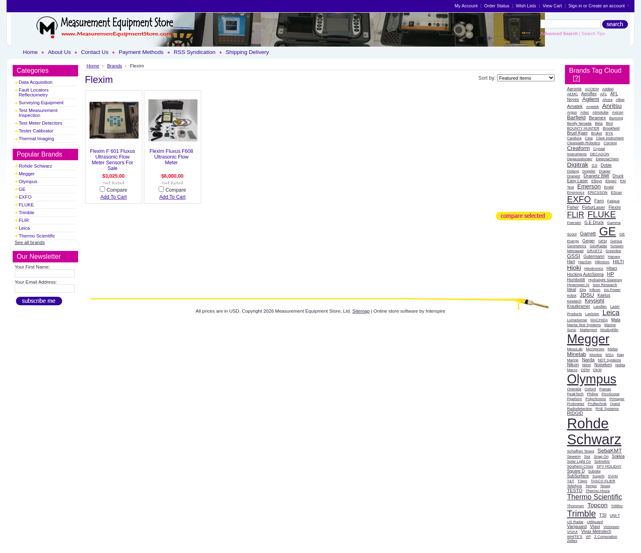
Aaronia (574, 89)
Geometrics (576, 246)
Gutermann (593, 256)
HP (610, 274)
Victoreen (611, 527)
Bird (609, 123)
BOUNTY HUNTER (583, 128)
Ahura (607, 100)
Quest (615, 404)
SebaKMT (610, 451)
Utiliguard (595, 522)
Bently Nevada (579, 123)
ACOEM (592, 89)
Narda (588, 359)
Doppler (588, 171)
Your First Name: (32, 266)
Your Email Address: (36, 282)
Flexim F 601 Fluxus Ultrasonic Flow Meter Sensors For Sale (112, 159)
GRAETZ (594, 251)
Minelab (576, 354)
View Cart (552, 5)
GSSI (573, 256)
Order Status (496, 5)
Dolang (573, 171)
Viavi (595, 526)
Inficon (595, 290)
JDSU (587, 295)
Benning (616, 118)
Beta (599, 123)
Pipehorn (574, 399)
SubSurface (578, 476)
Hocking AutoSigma (585, 274)
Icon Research (605, 285)
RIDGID (575, 413)
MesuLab (575, 349)
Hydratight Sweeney (605, 280)
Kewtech (574, 301)
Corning (609, 143)
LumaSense (577, 320)
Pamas (605, 389)
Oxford (590, 389)
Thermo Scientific (37, 235)
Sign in (575, 5)
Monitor (595, 355)
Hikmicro (602, 262)
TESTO (575, 490)
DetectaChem (607, 159)
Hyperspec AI (578, 285)
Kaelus (603, 295)
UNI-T (615, 515)
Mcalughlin (610, 330)
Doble (606, 165)
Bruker (596, 133)
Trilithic (617, 506)
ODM (585, 370)
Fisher (573, 207)
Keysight (594, 301)
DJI (594, 165)
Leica (24, 228)
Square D (576, 471)
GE (22, 189)
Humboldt (576, 280)
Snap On (601, 456)
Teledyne (574, 486)
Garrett (588, 234)
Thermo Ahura (598, 491)
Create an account (606, 5)
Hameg (614, 257)
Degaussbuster (579, 159)
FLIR (24, 220)
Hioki (574, 267)
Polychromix (595, 399)
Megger (27, 173)
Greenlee (613, 251)
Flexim (614, 207)
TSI (603, 515)
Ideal (571, 289)
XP (588, 537)
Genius (616, 241)
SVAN (613, 476)
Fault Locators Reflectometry (34, 92)
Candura (574, 138)
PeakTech (575, 394)
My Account (466, 5)
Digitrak (577, 164)
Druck (618, 176)
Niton (586, 365)
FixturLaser (593, 207)
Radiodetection (579, 409)
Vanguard (577, 526)
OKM (597, 370)
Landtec (600, 306)
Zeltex (572, 541)
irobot (571, 295)
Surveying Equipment (41, 102)
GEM (602, 241)
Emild (609, 187)
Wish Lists (526, 5)
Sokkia (618, 456)
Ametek (592, 107)
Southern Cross (580, 466)
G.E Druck (594, 222)
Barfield (576, 117)
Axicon (617, 112)
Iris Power (612, 290)
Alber (620, 100)
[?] (576, 78)
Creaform (578, 148)
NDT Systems (609, 360)
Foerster (574, 223)
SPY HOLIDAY (608, 466)
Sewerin (573, 456)
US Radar (575, 522)
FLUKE (26, 204)
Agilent (590, 99)
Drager (604, 171)
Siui (587, 456)
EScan (616, 192)
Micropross (595, 349)
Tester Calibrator (36, 130)
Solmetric (602, 461)
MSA (609, 355)
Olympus (28, 181)
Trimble (26, 212)
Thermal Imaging (36, 138)
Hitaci (612, 268)
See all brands (30, 242)
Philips (592, 394)
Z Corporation (605, 537)
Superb (598, 476)
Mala (615, 320)
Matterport (588, 330)
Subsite (594, 471)
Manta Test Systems (584, 325)
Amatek (575, 106)
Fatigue (613, 201)
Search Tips (593, 33)
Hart (571, 262)
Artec (584, 112)
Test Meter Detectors (41, 123)
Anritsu (612, 105)
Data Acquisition (36, 82)
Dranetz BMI (596, 175)
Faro (599, 200)
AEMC (572, 94)
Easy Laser (577, 181)
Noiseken (603, 365)
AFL (603, 94)
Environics (576, 192)
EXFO (25, 197)
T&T (570, 481)
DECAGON (599, 154)
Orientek (574, 389)
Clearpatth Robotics (583, 143)
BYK (609, 133)
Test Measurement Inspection (38, 113)
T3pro (582, 481)
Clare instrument (610, 138)
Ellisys (597, 181)
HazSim (585, 262)
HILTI (618, 261)
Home (93, 65)
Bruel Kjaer (577, 133)
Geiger (588, 241)
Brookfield (611, 128)
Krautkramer (578, 306)
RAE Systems (607, 409)
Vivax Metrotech (596, 531)
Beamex (597, 117)
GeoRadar (598, 246)
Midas (613, 349)
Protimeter (576, 404)
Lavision (592, 314)
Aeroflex (589, 94)
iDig (582, 290)
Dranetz (573, 176)
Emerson (589, 186)
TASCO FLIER (603, 481)
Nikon (573, 364)
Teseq (605, 486)
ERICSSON (597, 192)
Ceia (589, 138)
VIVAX (572, 532)
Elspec (611, 181)
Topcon (597, 505)
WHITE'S (575, 537)
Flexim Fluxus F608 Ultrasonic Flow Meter (171, 157)
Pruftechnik (597, 404)
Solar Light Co (579, 461)
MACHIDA (599, 320)
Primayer (617, 399)
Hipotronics (593, 268)
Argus (572, 112)
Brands (114, 65)
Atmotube (600, 112)
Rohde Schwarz (35, 165)
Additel (608, 89)
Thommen (575, 506)
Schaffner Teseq (580, 451)
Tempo (591, 486)
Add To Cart (113, 197)
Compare (117, 190)
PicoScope (610, 394)
